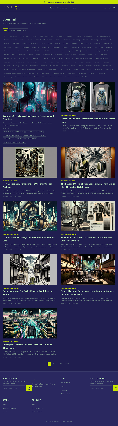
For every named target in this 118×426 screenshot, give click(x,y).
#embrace (35, 47)
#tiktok (75, 69)
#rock (81, 62)
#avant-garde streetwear (44, 40)
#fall (95, 47)
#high (98, 51)
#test (61, 69)
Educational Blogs (19, 30)
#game (63, 51)
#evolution (56, 47)
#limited (82, 55)
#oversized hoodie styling (84, 58)
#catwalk (104, 40)
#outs (61, 58)
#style (6, 69)
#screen (106, 62)
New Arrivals (62, 8)
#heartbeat (90, 51)
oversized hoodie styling (14, 142)
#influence (22, 55)
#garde (70, 51)
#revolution (60, 62)
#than (68, 69)
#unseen (17, 77)
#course (16, 43)
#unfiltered (82, 73)
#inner (38, 55)
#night (54, 58)
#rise (75, 62)
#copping (7, 43)
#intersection (47, 55)
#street (88, 66)
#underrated (70, 73)
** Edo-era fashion (34, 132)
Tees (62, 386)
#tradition (98, 69)
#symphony (42, 69)
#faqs (101, 47)
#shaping (16, 66)
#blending (76, 40)
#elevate (26, 47)
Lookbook (6, 412)
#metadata (26, 58)
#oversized (69, 58)
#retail (51, 62)
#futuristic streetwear (50, 51)
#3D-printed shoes (46, 36)
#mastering (8, 58)
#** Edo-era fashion (10, 36)
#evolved (66, 47)
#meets (17, 58)
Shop (52, 8)
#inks (31, 55)
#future (27, 51)
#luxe (96, 55)
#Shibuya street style (74, 36)
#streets (97, 66)
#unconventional (58, 73)
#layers (73, 55)
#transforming (33, 73)
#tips (82, 69)
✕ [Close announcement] (115, 2)
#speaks (65, 66)
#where (53, 77)
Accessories (65, 394)
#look (90, 55)
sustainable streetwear (26, 139)
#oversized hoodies (102, 58)
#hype (14, 55)
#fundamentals (9, 51)
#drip (82, 43)
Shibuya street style (12, 135)
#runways (96, 62)
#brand (85, 40)
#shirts (24, 66)
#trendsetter (45, 73)
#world (84, 77)
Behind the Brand (9, 408)
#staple (73, 66)
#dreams (74, 43)
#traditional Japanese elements (14, 73)
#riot (68, 62)
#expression (86, 47)
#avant (30, 40)
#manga (104, 55)
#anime (14, 40)
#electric (17, 47)
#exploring (75, 47)
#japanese (58, 55)
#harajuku (79, 51)
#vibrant (44, 77)
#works (76, 77)
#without (68, 77)
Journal (73, 8)
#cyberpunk (33, 43)
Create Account (38, 408)
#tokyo (89, 69)
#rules (88, 62)
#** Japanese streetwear (28, 36)
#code (112, 40)
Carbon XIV (8, 139)
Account (108, 8)
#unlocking (101, 73)
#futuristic (36, 51)
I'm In (29, 388)
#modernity (37, 58)
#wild (60, 77)
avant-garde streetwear (34, 135)
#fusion (19, 51)
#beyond (67, 40)
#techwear (53, 69)
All (5, 30)
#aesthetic (88, 36)
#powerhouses (32, 62)
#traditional (109, 69)
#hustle (6, 55)
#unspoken (27, 77)
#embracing (46, 47)
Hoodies (64, 390)
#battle (58, 40)
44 (61, 364)
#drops (88, 43)
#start (81, 66)
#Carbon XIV (60, 36)
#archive (22, 40)
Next (67, 364)
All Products (65, 383)
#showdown (34, 66)
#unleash (92, 73)
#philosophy (8, 62)
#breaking (94, 40)
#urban (36, 77)
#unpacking (8, 77)
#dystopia (97, 43)
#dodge (57, 43)
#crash (24, 43)
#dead (42, 43)
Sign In (34, 404)
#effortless (7, 47)
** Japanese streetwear (13, 132)
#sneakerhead (54, 66)
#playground (19, 62)
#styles (13, 69)
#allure (6, 40)
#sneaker (43, 66)
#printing (42, 62)
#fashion (109, 47)
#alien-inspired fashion (102, 36)
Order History (37, 412)
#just (67, 55)
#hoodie (106, 51)
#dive (50, 43)
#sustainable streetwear (27, 69)
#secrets (7, 66)
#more (46, 58)
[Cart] (114, 8)
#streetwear (107, 66)
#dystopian (108, 43)
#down (65, 43)
